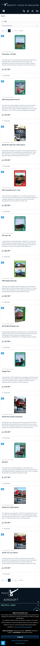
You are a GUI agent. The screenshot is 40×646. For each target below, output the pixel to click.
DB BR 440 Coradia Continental (12, 417)
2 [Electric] (9, 30)
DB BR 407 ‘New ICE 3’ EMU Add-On (13, 145)
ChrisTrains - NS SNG (9, 54)
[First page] (2, 30)
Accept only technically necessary (20, 640)
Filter (4, 21)
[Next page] (12, 30)
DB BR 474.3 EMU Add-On (10, 507)
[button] (3, 643)
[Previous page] (6, 30)
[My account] (32, 11)
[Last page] (16, 30)
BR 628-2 (5, 462)
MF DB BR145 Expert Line (10, 326)
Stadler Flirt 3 (6, 371)
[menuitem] (3, 11)
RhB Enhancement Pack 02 (11, 99)
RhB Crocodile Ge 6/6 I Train (11, 190)
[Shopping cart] (37, 11)
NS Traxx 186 (6, 235)
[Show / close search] (24, 11)
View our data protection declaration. (23, 627)
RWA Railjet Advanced (9, 281)
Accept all (20, 637)
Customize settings (20, 643)
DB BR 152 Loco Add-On (10, 553)
